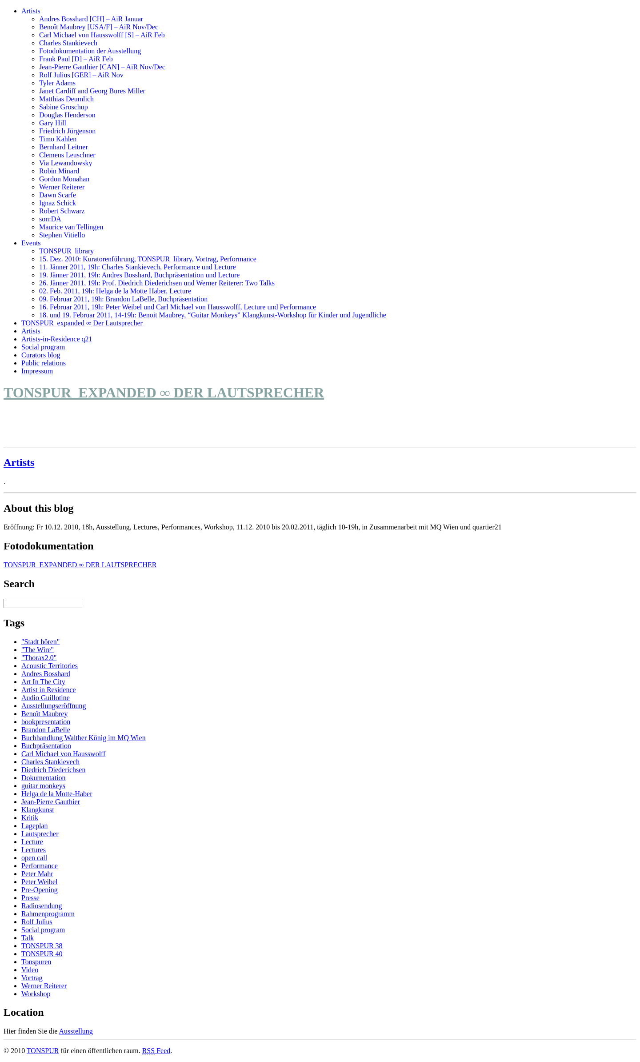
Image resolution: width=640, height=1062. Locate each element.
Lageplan (34, 826)
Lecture (32, 842)
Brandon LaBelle (45, 729)
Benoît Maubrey (44, 713)
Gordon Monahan (64, 179)
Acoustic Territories (49, 665)
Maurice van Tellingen (71, 227)
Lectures (33, 850)
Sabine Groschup (63, 107)
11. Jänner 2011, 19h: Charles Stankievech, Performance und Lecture (137, 267)
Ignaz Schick (57, 203)
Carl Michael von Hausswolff (63, 753)
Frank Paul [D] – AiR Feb (76, 59)
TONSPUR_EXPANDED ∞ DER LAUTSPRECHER (164, 393)
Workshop (35, 994)
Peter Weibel (39, 882)
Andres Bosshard (45, 673)
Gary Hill (52, 123)
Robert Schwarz (62, 211)
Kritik (29, 818)
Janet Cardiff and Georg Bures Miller (92, 91)
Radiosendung (41, 906)
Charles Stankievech (68, 43)
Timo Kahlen (57, 139)
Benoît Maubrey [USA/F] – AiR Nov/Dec (98, 27)
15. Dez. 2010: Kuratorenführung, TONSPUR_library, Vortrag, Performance (147, 259)
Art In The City (43, 681)
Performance (39, 866)
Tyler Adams (57, 83)
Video (29, 970)
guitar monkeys (43, 785)
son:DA (50, 219)
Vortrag (32, 978)
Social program (43, 347)
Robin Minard (59, 171)
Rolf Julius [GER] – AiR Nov (81, 75)
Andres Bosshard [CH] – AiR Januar (91, 19)
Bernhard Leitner (63, 147)
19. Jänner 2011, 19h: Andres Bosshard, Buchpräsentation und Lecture (139, 275)
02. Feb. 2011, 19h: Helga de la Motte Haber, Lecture (115, 291)
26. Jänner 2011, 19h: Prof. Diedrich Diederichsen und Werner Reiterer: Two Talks (157, 283)
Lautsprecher (40, 834)
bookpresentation (45, 721)
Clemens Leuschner (67, 155)
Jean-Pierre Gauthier (50, 802)
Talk (27, 938)
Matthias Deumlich (66, 99)
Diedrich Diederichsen (53, 769)
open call (34, 858)
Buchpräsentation (46, 745)
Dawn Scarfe (57, 195)
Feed (156, 1050)
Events (31, 243)
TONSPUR (43, 1050)
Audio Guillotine (45, 697)
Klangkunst (37, 810)
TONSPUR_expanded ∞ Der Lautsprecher (82, 323)
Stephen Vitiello (62, 235)
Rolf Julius (36, 922)
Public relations (43, 363)
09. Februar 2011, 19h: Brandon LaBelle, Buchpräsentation (123, 299)
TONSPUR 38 (42, 946)
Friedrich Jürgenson (67, 131)
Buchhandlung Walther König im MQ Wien (83, 737)
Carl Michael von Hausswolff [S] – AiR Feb (102, 35)
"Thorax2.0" (38, 657)
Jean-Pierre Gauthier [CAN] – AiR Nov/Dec (102, 67)
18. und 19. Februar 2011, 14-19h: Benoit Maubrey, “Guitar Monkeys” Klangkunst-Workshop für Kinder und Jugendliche (212, 315)
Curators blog (40, 355)
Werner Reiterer (61, 187)
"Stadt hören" (40, 641)
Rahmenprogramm (48, 914)
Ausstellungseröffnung (53, 705)
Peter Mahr (37, 874)
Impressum (37, 371)
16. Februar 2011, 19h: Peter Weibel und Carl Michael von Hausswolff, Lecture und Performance (177, 307)
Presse (30, 898)
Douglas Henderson (67, 115)
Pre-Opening (39, 890)
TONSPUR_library (66, 251)
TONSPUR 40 (42, 954)
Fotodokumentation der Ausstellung (90, 51)
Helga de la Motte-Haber (56, 794)
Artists (30, 11)
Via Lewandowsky (65, 163)
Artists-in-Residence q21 (56, 339)
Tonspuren (36, 962)
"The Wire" (37, 649)
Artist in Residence (48, 689)
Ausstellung (75, 1031)
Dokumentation (43, 777)
